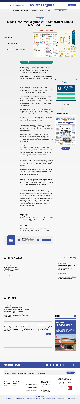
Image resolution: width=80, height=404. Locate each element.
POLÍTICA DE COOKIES (31, 390)
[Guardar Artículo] (10, 50)
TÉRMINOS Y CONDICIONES (32, 387)
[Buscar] (11, 5)
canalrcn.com (62, 398)
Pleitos (58, 316)
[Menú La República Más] (5, 5)
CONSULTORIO (24, 10)
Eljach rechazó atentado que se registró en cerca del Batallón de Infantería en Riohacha (28, 328)
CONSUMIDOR (34, 10)
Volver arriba (70, 365)
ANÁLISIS (49, 10)
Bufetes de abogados (14, 1)
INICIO (5, 381)
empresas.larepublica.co (33, 398)
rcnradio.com (72, 398)
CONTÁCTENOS (29, 382)
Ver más (65, 148)
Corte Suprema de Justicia (63, 1)
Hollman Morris (52, 1)
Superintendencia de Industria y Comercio (37, 1)
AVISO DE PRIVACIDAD (45, 384)
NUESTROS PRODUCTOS (31, 384)
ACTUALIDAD (16, 10)
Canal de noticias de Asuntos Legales (36, 62)
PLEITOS (42, 10)
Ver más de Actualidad (70, 258)
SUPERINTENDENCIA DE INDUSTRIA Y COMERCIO (46, 391)
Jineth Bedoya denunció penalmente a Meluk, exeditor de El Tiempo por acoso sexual (11, 328)
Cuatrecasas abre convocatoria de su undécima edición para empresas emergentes (67, 277)
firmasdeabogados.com (48, 398)
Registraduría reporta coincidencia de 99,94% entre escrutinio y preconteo (11, 270)
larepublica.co (8, 398)
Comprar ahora (66, 93)
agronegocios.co (19, 398)
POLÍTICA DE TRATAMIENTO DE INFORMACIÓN (47, 387)
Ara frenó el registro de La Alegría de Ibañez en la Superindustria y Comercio (64, 326)
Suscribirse (72, 5)
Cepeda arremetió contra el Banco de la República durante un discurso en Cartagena (66, 267)
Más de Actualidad (13, 257)
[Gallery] (28, 239)
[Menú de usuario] (63, 5)
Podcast (23, 1)
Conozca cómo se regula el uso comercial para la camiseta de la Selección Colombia (45, 328)
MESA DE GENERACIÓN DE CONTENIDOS (45, 382)
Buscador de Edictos (60, 10)
